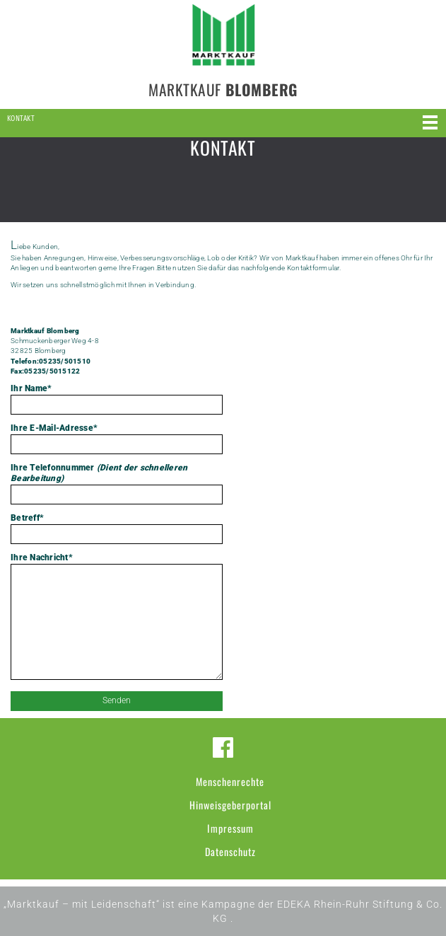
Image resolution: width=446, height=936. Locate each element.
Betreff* (117, 528)
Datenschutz (230, 851)
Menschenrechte (230, 781)
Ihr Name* (117, 399)
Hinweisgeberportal (230, 804)
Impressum (230, 828)
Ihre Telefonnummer (117, 483)
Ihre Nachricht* (117, 618)
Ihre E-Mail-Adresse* (117, 438)
